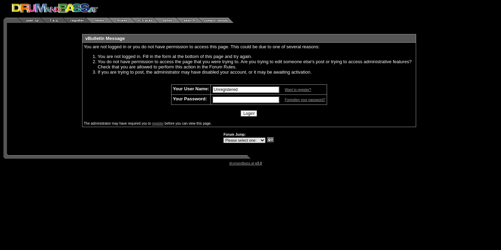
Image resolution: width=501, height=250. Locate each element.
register (158, 123)
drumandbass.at (245, 163)
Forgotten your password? (305, 100)
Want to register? (298, 90)
